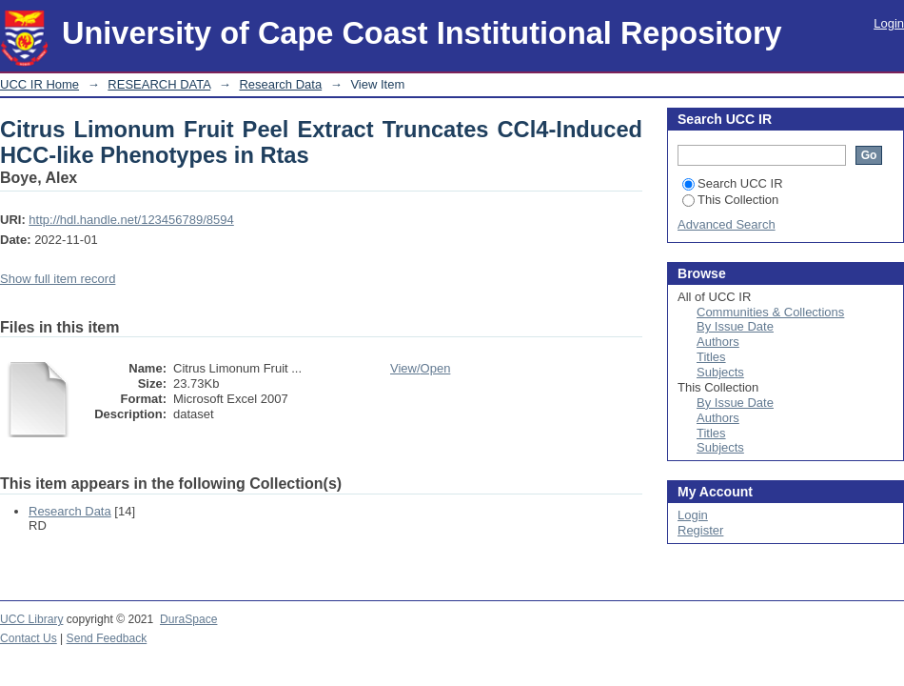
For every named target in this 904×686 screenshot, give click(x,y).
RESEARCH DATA (159, 84)
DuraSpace (188, 619)
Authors (718, 341)
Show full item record (57, 279)
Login (889, 23)
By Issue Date (735, 326)
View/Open (420, 368)
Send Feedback (107, 638)
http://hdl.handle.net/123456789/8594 (131, 219)
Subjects (720, 372)
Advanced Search (727, 224)
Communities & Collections (770, 312)
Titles (711, 357)
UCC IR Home (39, 84)
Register (700, 530)
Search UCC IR (732, 183)
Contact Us (28, 638)
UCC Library (31, 619)
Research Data (280, 84)
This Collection (730, 199)
